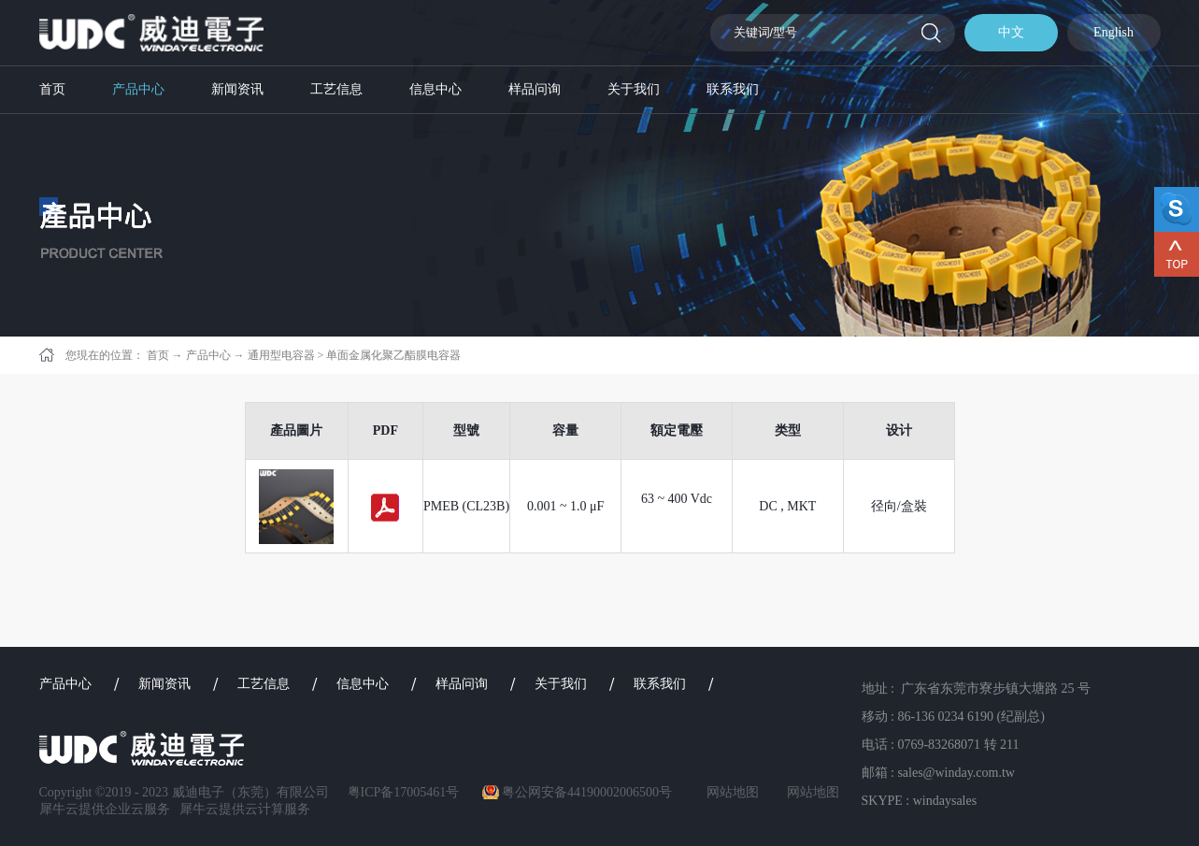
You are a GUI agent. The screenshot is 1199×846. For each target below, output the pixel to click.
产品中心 (208, 355)
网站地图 (729, 792)
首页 (52, 89)
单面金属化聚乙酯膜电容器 (393, 355)
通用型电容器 (281, 355)
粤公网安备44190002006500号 (587, 792)
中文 (1011, 32)
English (1113, 32)
